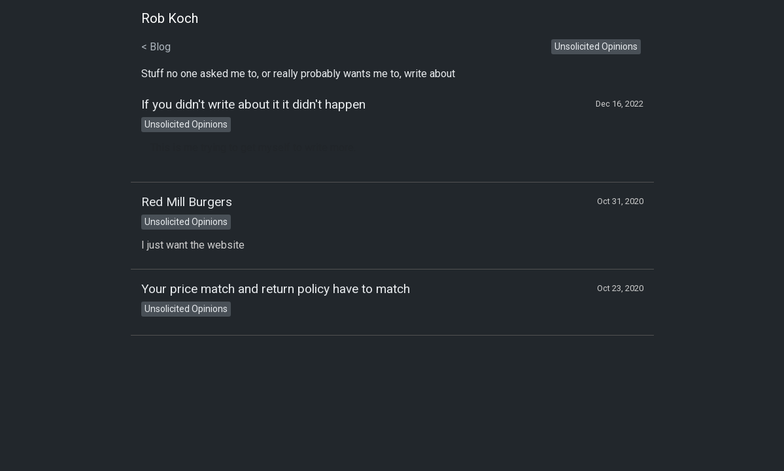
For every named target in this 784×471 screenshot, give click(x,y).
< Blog (156, 47)
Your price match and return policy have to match (275, 288)
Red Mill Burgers (186, 201)
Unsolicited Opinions (596, 46)
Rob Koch (169, 18)
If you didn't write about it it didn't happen (253, 104)
